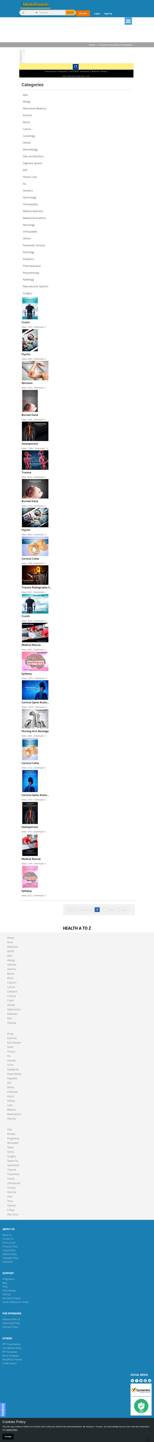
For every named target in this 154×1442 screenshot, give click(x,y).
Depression (13, 1009)
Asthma (11, 969)
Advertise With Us (11, 1319)
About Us (7, 1234)
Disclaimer (7, 1261)
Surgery (11, 1156)
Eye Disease (14, 1042)
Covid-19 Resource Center (15, 1302)
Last (123, 909)
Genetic (11, 1060)
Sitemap (6, 1294)
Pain (9, 1129)
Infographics (8, 1279)
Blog (4, 1282)
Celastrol (12, 991)
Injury (10, 1096)
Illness (10, 1087)
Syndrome (13, 1165)
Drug (10, 1033)
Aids (9, 955)
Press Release (9, 1290)
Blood (10, 973)
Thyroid (11, 1169)
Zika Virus (12, 1214)
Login (97, 13)
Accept (8, 1436)
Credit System (9, 1363)
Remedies (13, 1143)
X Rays (11, 1210)
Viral (9, 1196)
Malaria (11, 1109)
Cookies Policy (14, 1421)
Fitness (11, 1051)
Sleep (10, 1147)
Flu (9, 1056)
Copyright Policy (10, 1257)
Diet (9, 1018)
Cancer (11, 987)
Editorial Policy (9, 1254)
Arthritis (11, 964)
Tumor (11, 1178)
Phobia (11, 1134)
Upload (83, 13)
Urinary (11, 1187)
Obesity (11, 1118)
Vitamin (11, 1205)
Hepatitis (12, 1078)
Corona (11, 996)
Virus (10, 1201)
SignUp (108, 13)
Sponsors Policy (10, 1326)
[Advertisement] (77, 34)
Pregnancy (13, 1138)
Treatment (13, 1174)
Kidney (11, 1100)
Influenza (12, 1092)
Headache (13, 1069)
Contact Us (7, 1238)
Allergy (11, 960)
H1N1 (10, 1065)
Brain (10, 978)
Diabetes (12, 1014)
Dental (11, 1005)
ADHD (10, 951)
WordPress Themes (12, 1359)
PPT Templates (9, 1351)
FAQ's (5, 1286)
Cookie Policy (9, 1250)
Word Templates (10, 1355)
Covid (10, 1000)
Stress (10, 1152)
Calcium (11, 982)
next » (112, 909)
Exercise (12, 1038)
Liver (10, 1105)
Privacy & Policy (10, 1246)
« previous (85, 909)
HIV (9, 1083)
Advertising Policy (11, 1323)
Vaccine (11, 1192)
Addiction (12, 947)
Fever (10, 1047)
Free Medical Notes (12, 1348)
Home (92, 44)
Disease (11, 1023)
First (71, 909)
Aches (10, 938)
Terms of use (9, 1242)
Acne (10, 942)
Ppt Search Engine (11, 1298)
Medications (14, 1114)
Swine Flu (12, 1161)
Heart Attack (14, 1074)
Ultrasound (13, 1183)
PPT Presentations (11, 1344)
